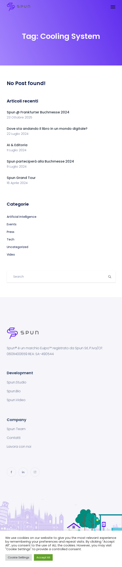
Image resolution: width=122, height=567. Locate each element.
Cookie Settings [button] (18, 557)
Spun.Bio (14, 391)
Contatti (13, 437)
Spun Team (16, 429)
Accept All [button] (43, 557)
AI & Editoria (17, 145)
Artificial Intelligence (21, 217)
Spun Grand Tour (21, 177)
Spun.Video (16, 400)
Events (11, 224)
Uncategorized (17, 247)
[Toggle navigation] (112, 6)
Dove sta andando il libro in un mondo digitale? (47, 128)
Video (11, 254)
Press (10, 232)
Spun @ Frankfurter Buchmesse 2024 (38, 112)
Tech (10, 239)
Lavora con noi (19, 446)
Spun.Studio (16, 382)
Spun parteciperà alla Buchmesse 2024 (40, 161)
